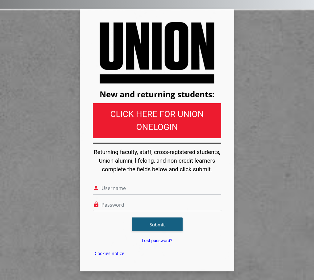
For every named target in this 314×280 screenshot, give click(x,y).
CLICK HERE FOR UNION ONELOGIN (157, 120)
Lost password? (157, 240)
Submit (157, 224)
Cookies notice (109, 253)
